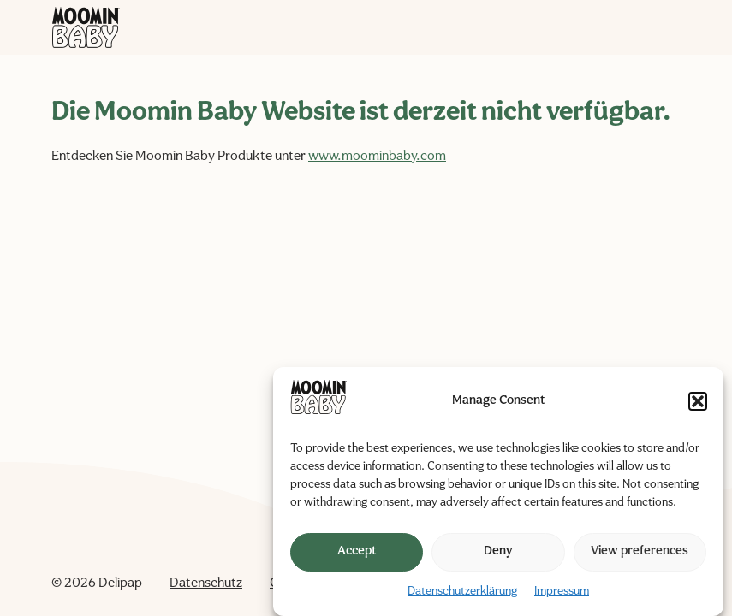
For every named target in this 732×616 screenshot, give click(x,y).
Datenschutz (206, 583)
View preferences (639, 551)
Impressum (561, 591)
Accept (356, 551)
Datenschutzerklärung (462, 591)
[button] (697, 401)
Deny (498, 551)
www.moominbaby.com (377, 156)
